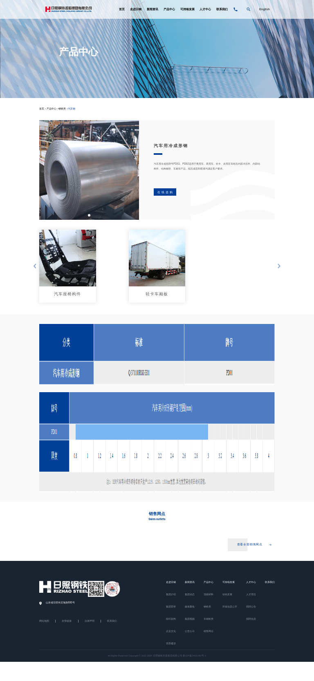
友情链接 (67, 622)
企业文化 (171, 631)
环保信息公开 (229, 607)
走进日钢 (135, 9)
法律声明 (89, 622)
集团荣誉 (171, 607)
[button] (89, 215)
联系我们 (222, 9)
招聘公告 (251, 607)
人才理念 (251, 595)
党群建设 (171, 644)
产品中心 (169, 9)
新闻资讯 (152, 9)
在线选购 (165, 192)
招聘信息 (251, 619)
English (264, 9)
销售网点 (208, 631)
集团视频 (190, 619)
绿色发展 (227, 595)
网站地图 (44, 622)
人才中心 (205, 9)
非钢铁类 (208, 619)
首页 (122, 9)
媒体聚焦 (190, 607)
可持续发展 (187, 9)
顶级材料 (208, 595)
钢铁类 (62, 108)
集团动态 (190, 595)
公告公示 (190, 631)
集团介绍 (171, 595)
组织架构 (171, 619)
